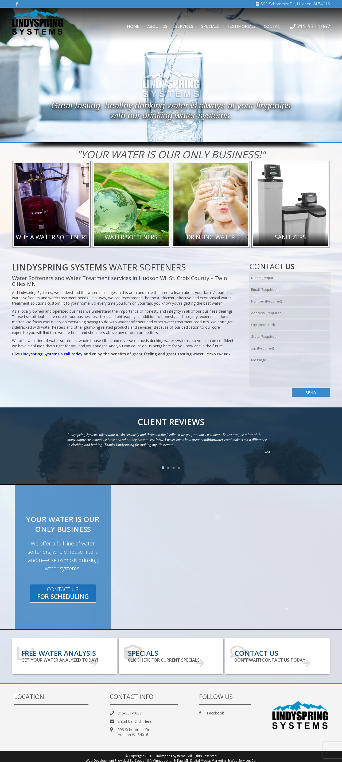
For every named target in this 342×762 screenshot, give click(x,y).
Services (184, 26)
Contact (273, 26)
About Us (157, 26)
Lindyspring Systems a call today (52, 353)
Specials (210, 26)
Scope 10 (142, 757)
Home (133, 26)
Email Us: (130, 717)
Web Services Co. (243, 757)
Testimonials (241, 26)
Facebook (211, 709)
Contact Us (63, 593)
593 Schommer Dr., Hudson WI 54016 (293, 3)
